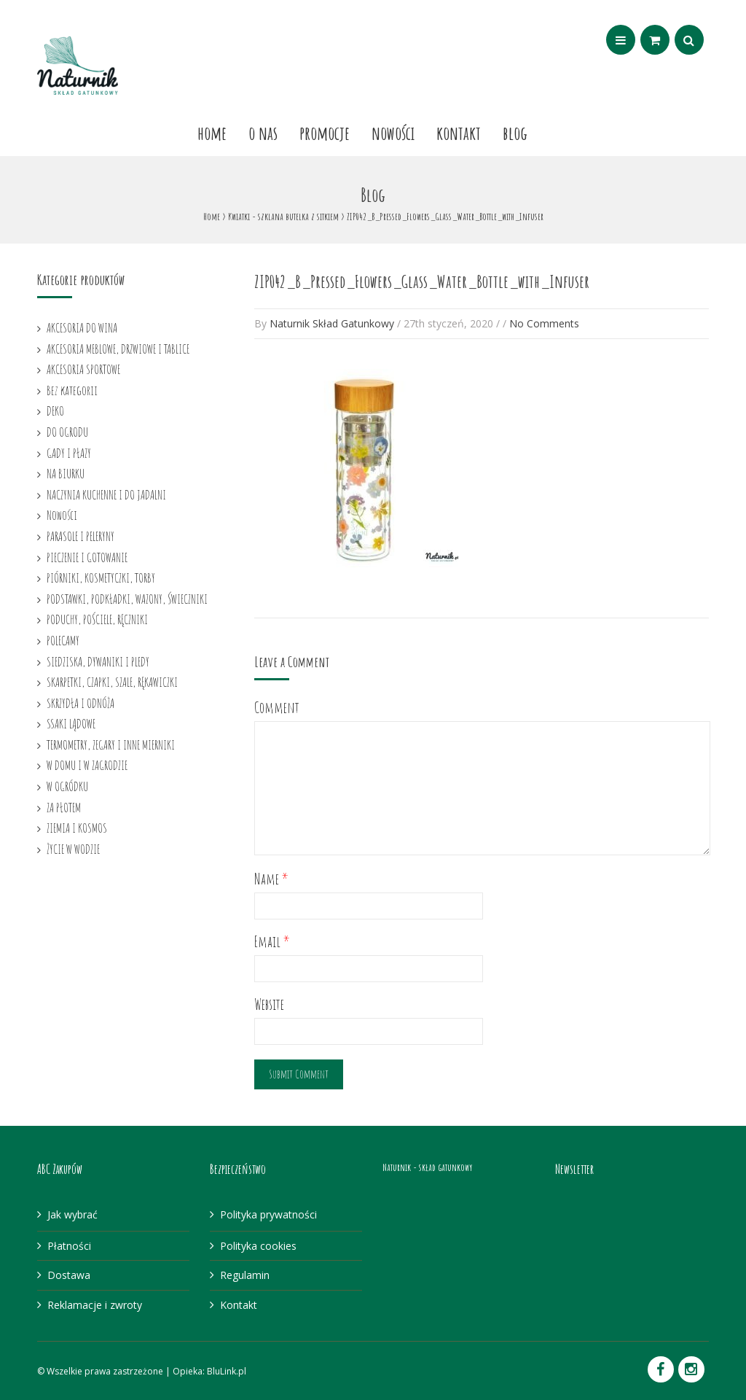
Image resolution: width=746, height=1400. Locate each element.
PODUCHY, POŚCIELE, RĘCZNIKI (97, 619)
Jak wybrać (72, 1214)
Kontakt (458, 132)
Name (271, 879)
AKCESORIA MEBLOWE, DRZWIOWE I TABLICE (118, 349)
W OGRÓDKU (67, 786)
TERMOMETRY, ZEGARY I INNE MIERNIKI (111, 744)
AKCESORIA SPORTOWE (83, 369)
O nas (263, 132)
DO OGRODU (67, 432)
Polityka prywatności (268, 1214)
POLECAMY (63, 640)
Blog (515, 132)
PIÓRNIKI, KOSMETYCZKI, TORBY (101, 577)
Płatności (69, 1246)
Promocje (324, 132)
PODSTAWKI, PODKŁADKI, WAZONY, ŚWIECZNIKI (127, 599)
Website (269, 1004)
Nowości (393, 132)
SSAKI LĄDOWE (71, 723)
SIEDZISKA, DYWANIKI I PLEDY (98, 661)
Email (272, 941)
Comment (276, 707)
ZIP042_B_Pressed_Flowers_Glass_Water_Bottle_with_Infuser (421, 281)
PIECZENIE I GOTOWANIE (87, 557)
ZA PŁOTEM (64, 807)
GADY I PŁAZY (69, 453)
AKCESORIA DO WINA (82, 327)
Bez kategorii (72, 390)
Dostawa (68, 1275)
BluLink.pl (226, 1371)
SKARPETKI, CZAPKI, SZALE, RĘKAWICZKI (112, 682)
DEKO (55, 410)
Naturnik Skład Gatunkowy (332, 323)
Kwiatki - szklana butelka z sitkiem (283, 216)
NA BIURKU (66, 473)
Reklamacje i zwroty (94, 1305)
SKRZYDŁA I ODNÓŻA (80, 703)
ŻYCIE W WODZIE (73, 849)
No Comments (544, 323)
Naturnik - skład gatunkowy (427, 1167)
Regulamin (245, 1275)
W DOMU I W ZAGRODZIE (87, 765)
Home (212, 132)
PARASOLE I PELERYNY (80, 536)
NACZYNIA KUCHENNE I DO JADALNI (106, 494)
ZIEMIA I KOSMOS (77, 828)
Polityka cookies (258, 1246)
